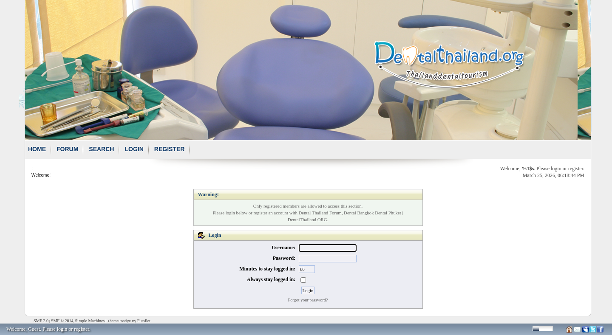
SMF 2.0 (41, 320)
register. (82, 329)
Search (101, 149)
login (556, 169)
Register (169, 149)
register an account (270, 212)
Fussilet (143, 320)
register (575, 169)
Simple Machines (90, 320)
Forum (67, 149)
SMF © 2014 (62, 320)
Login (134, 149)
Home (37, 149)
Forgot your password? (308, 300)
